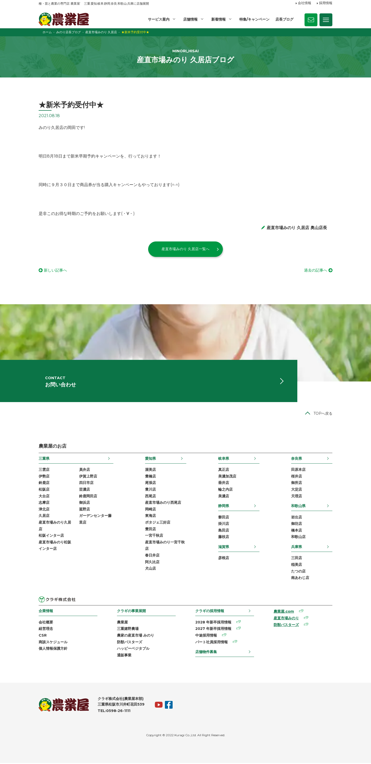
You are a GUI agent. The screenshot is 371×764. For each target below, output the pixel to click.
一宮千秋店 (154, 536)
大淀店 (296, 490)
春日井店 (152, 556)
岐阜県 (223, 459)
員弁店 (84, 470)
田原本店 (298, 470)
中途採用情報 (206, 636)
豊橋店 (150, 477)
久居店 (44, 517)
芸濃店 (84, 490)
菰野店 (84, 510)
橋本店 (296, 531)
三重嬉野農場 (128, 630)
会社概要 (46, 623)
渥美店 (150, 470)
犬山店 (150, 569)
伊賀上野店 (88, 477)
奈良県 (296, 459)
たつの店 (298, 572)
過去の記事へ (314, 270)
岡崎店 (150, 510)
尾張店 (150, 484)
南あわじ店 (300, 579)
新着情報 (218, 19)
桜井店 (296, 477)
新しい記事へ (56, 270)
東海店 (150, 517)
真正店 (223, 470)
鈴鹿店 (44, 484)
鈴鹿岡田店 (88, 497)
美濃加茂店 (227, 477)
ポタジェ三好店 (157, 523)
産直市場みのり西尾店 (163, 503)
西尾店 (150, 497)
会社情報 (304, 3)
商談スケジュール (53, 643)
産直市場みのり (286, 619)
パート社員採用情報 (211, 643)
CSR (43, 636)
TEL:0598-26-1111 (114, 712)
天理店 (296, 497)
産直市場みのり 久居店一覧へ (185, 249)
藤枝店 (223, 538)
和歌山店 (298, 538)
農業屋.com (284, 612)
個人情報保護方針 (53, 649)
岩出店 (296, 518)
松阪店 (44, 490)
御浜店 (84, 503)
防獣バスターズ (129, 643)
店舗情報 (190, 19)
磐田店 (223, 518)
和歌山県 (298, 507)
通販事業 (124, 656)
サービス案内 (159, 19)
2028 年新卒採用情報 (213, 623)
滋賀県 (223, 548)
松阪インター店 (51, 536)
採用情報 (325, 3)
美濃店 (223, 497)
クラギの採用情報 (209, 612)
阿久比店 (152, 563)
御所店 (296, 484)
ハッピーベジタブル (133, 649)
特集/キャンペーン (254, 19)
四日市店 (86, 484)
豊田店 (150, 530)
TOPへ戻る (323, 414)
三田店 (296, 559)
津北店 (44, 510)
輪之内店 (225, 490)
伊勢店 (44, 477)
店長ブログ (284, 19)
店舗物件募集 (206, 653)
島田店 (223, 531)
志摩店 (44, 503)
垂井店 (223, 484)
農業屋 (122, 623)
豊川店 (150, 490)
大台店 (44, 497)
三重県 (44, 459)
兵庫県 (296, 548)
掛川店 (223, 525)
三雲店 (44, 470)
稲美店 (296, 565)
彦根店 (223, 559)
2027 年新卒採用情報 (213, 630)
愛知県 (150, 459)
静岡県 (223, 507)
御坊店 (296, 525)
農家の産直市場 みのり (135, 636)
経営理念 (46, 630)
